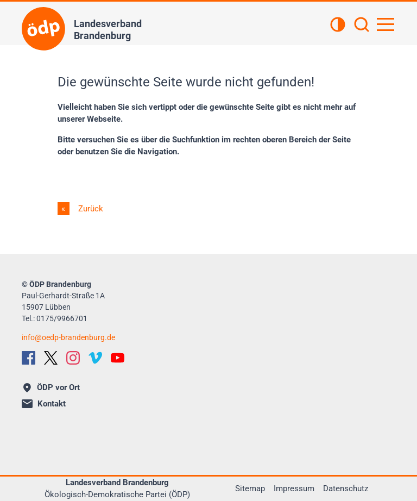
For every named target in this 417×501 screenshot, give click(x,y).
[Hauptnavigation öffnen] (385, 24)
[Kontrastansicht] (338, 25)
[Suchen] (361, 25)
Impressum (294, 488)
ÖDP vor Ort (51, 387)
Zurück (89, 209)
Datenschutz (345, 488)
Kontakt (44, 404)
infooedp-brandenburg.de (68, 337)
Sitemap (250, 488)
